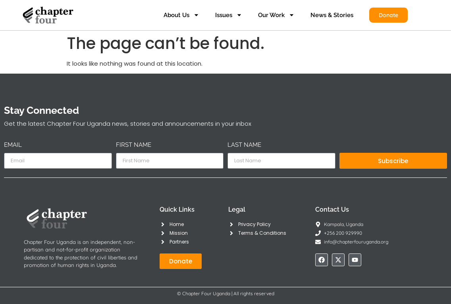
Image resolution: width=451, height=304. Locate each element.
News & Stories (331, 15)
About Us (181, 15)
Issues (228, 15)
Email (13, 145)
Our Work (276, 15)
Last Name (244, 145)
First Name (133, 145)
